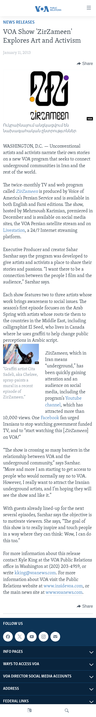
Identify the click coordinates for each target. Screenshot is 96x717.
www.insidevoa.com (63, 586)
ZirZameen (27, 191)
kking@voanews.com (35, 573)
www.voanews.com (64, 592)
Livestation (14, 230)
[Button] (85, 63)
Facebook (50, 418)
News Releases (19, 22)
